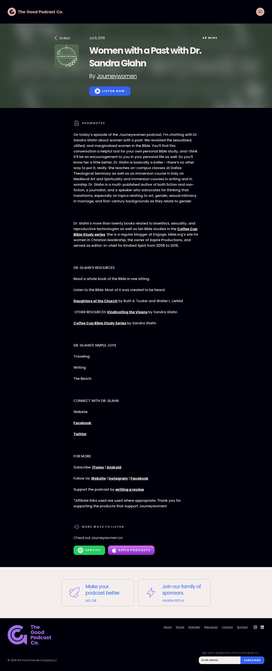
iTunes (98, 467)
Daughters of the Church (95, 301)
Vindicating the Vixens (127, 312)
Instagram (118, 478)
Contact (227, 627)
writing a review (129, 489)
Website (98, 478)
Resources (211, 627)
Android (114, 467)
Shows (180, 627)
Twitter (80, 434)
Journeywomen (117, 76)
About (168, 627)
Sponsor (242, 627)
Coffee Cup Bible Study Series (100, 323)
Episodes (194, 627)
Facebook (82, 422)
